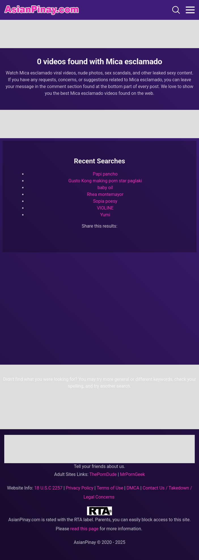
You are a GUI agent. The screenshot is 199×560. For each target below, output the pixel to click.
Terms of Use (110, 488)
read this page (84, 528)
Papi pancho (105, 174)
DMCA (132, 488)
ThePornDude (103, 474)
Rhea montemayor (105, 194)
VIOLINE (105, 208)
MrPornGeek (132, 474)
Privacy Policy (79, 488)
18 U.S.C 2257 (48, 488)
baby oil (105, 187)
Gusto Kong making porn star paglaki (105, 180)
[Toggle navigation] (190, 10)
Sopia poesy (105, 201)
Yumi (105, 214)
